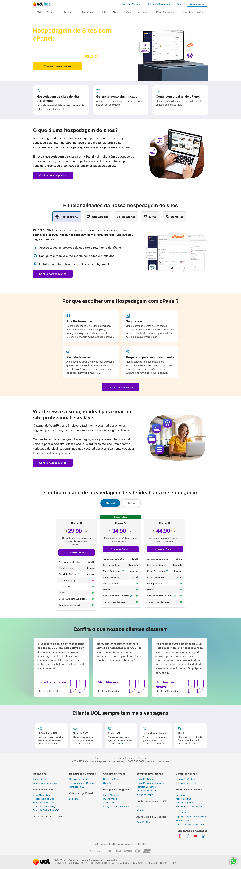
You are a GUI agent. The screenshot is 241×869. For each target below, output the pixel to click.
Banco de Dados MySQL (45, 802)
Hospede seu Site (43, 789)
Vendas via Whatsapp (186, 779)
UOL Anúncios (110, 799)
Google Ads (108, 802)
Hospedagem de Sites (43, 799)
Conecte (107, 783)
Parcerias (141, 806)
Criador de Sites (111, 779)
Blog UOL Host (143, 822)
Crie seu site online (114, 773)
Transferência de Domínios (82, 783)
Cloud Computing (41, 795)
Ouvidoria (180, 795)
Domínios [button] (68, 12)
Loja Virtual (74, 799)
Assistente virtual (184, 799)
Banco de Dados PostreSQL (46, 810)
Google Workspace (145, 794)
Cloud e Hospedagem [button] (137, 12)
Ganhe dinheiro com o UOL (152, 801)
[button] (132, 4)
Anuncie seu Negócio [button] (193, 12)
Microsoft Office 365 (146, 790)
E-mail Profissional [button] (165, 12)
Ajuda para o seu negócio (151, 816)
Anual (132, 503)
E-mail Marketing (111, 795)
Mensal (110, 503)
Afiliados (140, 810)
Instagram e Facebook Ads (116, 806)
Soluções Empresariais (150, 773)
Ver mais (126, 743)
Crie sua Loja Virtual (81, 793)
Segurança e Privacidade (45, 783)
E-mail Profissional (145, 779)
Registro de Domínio (79, 779)
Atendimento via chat (186, 783)
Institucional (40, 773)
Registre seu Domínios (82, 773)
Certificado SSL (76, 787)
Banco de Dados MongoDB (46, 806)
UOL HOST (141, 844)
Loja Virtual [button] (87, 12)
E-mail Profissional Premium (150, 783)
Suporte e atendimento (189, 789)
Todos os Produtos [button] (46, 12)
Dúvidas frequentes (185, 802)
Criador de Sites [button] (110, 12)
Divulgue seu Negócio (116, 789)
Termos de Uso (40, 779)
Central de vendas (186, 773)
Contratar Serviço (76, 552)
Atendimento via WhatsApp (189, 806)
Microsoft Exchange (146, 787)
